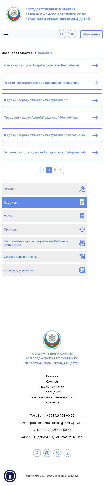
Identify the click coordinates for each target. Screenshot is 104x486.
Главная (52, 376)
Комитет (52, 381)
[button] (10, 476)
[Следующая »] (61, 170)
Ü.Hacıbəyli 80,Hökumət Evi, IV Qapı (58, 437)
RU (72, 34)
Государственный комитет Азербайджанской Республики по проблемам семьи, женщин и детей (48, 14)
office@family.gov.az (67, 423)
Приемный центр (52, 387)
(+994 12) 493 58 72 (57, 430)
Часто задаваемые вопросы (52, 397)
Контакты (52, 402)
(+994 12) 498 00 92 (59, 415)
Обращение (91, 34)
